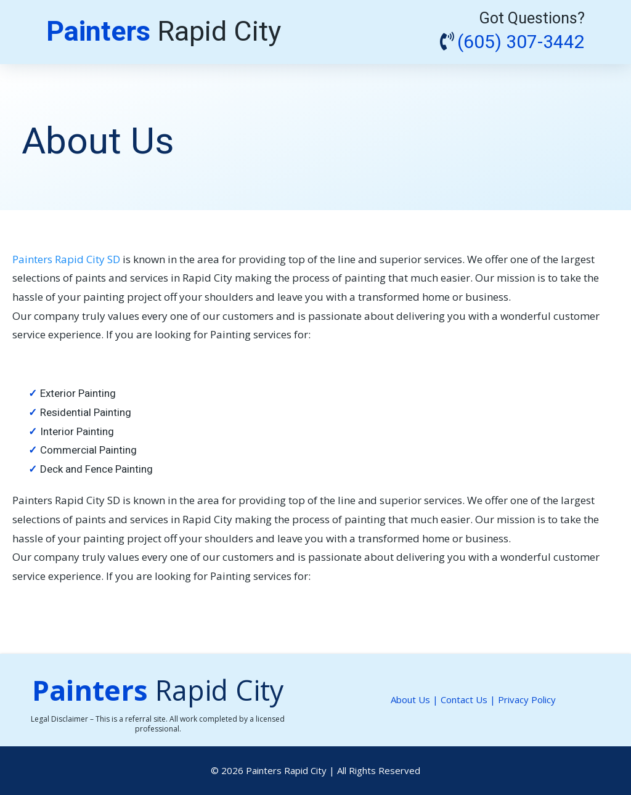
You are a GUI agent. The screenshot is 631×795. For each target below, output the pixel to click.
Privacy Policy (527, 699)
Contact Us (465, 699)
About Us (410, 699)
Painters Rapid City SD (67, 259)
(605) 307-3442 (521, 42)
